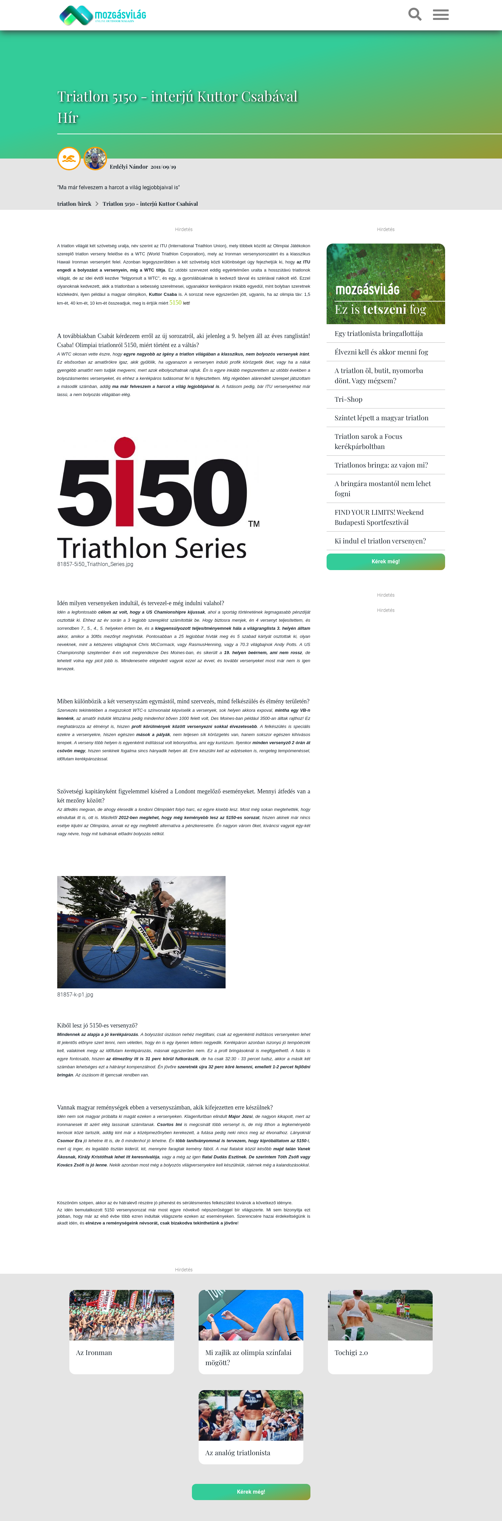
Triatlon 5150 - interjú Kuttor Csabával (150, 203)
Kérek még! (386, 561)
